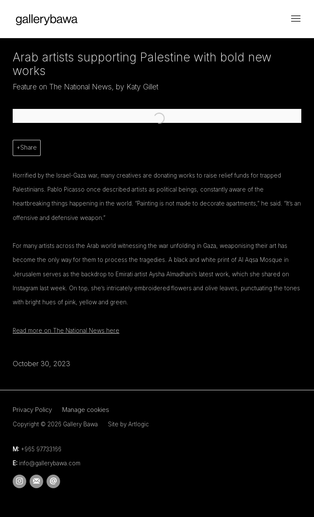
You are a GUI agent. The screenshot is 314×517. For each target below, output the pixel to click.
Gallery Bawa (46, 19)
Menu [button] (295, 19)
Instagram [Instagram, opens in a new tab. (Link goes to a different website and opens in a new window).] (19, 481)
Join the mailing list (36, 481)
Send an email (53, 481)
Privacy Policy (32, 410)
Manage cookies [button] (85, 410)
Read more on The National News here (66, 330)
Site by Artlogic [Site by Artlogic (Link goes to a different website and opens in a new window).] (128, 424)
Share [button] (28, 147)
